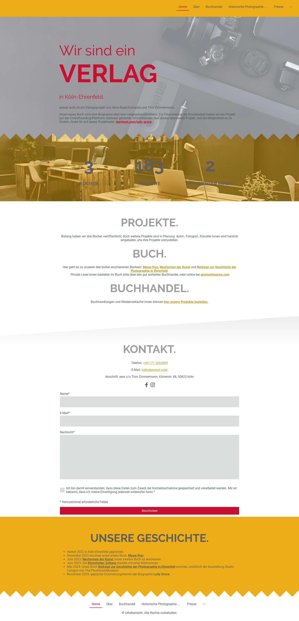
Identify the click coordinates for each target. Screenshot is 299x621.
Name (65, 394)
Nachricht (67, 432)
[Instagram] (152, 384)
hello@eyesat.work (155, 370)
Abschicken (150, 511)
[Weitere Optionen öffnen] (291, 7)
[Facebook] (146, 384)
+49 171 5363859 (155, 363)
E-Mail (65, 413)
